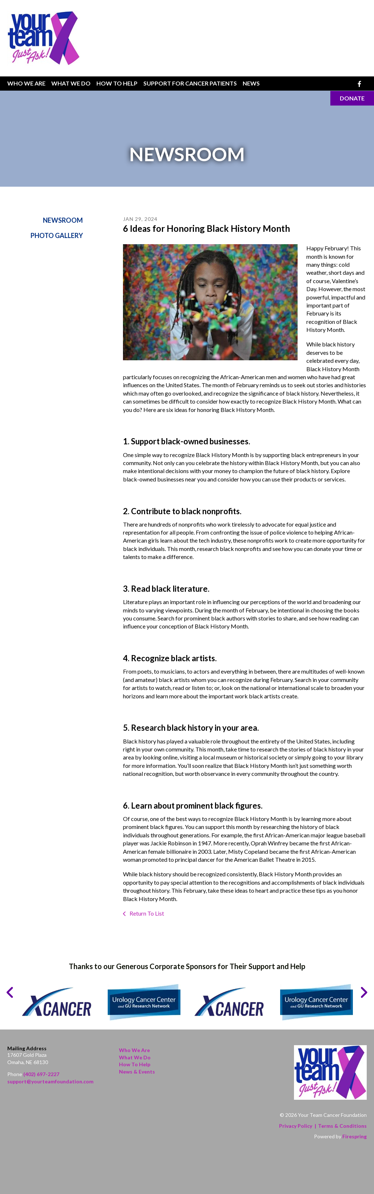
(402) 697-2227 (41, 1074)
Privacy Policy (295, 1126)
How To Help (117, 83)
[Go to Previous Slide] (10, 992)
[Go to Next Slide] (363, 992)
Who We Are (26, 83)
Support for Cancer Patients (190, 83)
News (251, 83)
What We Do (71, 83)
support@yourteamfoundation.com (50, 1081)
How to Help (134, 1064)
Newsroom (63, 220)
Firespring (354, 1136)
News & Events (137, 1071)
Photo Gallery (57, 236)
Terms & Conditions (342, 1126)
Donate (352, 98)
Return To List (146, 913)
